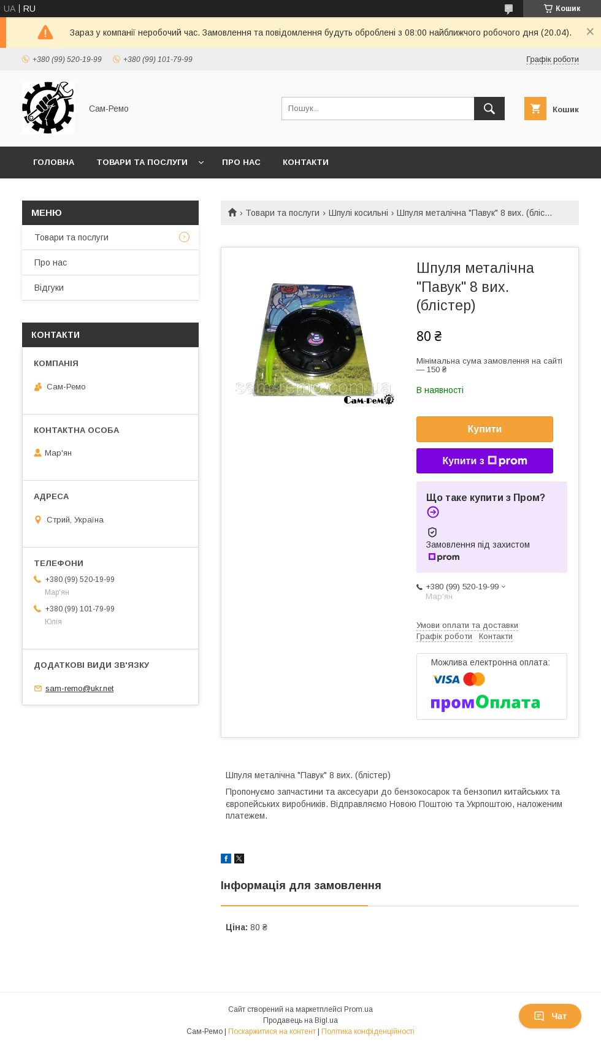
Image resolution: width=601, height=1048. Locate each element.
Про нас (241, 162)
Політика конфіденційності (368, 1031)
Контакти (306, 162)
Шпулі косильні (358, 213)
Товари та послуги (142, 162)
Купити (485, 429)
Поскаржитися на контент (272, 1031)
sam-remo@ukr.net (79, 688)
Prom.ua (358, 1009)
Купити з (484, 461)
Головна (53, 162)
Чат (550, 1016)
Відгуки (49, 288)
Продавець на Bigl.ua (300, 1020)
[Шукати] (489, 108)
